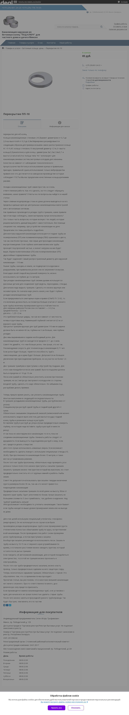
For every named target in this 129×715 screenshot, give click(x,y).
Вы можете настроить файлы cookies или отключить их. (63, 702)
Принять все (56, 708)
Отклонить (75, 708)
